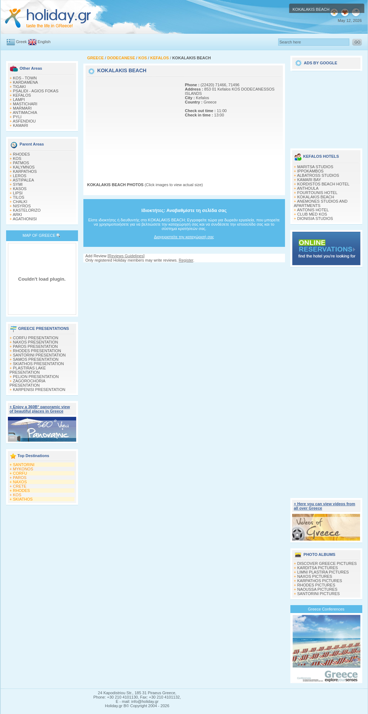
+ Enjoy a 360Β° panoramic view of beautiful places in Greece (40, 409)
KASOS (20, 188)
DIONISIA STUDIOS (315, 218)
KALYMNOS (23, 167)
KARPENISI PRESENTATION (39, 389)
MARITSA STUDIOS (315, 167)
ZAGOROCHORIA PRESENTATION (27, 383)
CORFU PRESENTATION (35, 338)
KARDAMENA (25, 82)
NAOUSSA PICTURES (317, 589)
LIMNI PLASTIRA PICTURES (323, 572)
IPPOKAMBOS (310, 171)
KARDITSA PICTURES (317, 568)
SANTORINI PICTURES (318, 593)
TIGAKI (19, 86)
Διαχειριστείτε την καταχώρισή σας (184, 237)
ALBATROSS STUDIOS (318, 175)
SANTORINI (23, 464)
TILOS (18, 197)
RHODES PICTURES (316, 585)
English (44, 42)
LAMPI (19, 99)
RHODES (21, 154)
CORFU (20, 473)
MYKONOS (23, 469)
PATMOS (21, 163)
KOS (17, 158)
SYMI (18, 184)
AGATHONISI (25, 219)
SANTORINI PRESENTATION (39, 355)
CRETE (19, 486)
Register (186, 260)
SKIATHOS (23, 499)
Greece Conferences (326, 609)
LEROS (19, 176)
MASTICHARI (25, 104)
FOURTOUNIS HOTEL (317, 192)
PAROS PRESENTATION (35, 346)
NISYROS (22, 206)
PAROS (20, 477)
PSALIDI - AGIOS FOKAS (36, 91)
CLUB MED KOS (312, 214)
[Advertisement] (132, 123)
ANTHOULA (307, 188)
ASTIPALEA (23, 180)
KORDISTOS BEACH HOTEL (323, 184)
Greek (21, 42)
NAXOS (20, 482)
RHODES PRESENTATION (37, 351)
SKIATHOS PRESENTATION (38, 363)
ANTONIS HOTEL (312, 210)
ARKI (17, 214)
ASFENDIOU (24, 121)
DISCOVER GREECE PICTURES (327, 563)
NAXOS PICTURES (314, 576)
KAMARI (20, 125)
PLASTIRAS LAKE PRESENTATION (28, 370)
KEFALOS (22, 95)
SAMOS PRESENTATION (36, 359)
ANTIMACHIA (25, 112)
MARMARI (22, 108)
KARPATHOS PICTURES (319, 581)
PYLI (17, 117)
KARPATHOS (25, 171)
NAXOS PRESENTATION (35, 342)
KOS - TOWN (25, 78)
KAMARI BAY (309, 180)
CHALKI (20, 201)
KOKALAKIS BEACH (315, 197)
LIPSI (18, 193)
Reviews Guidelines (126, 256)
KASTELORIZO (27, 210)
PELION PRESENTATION (36, 376)
